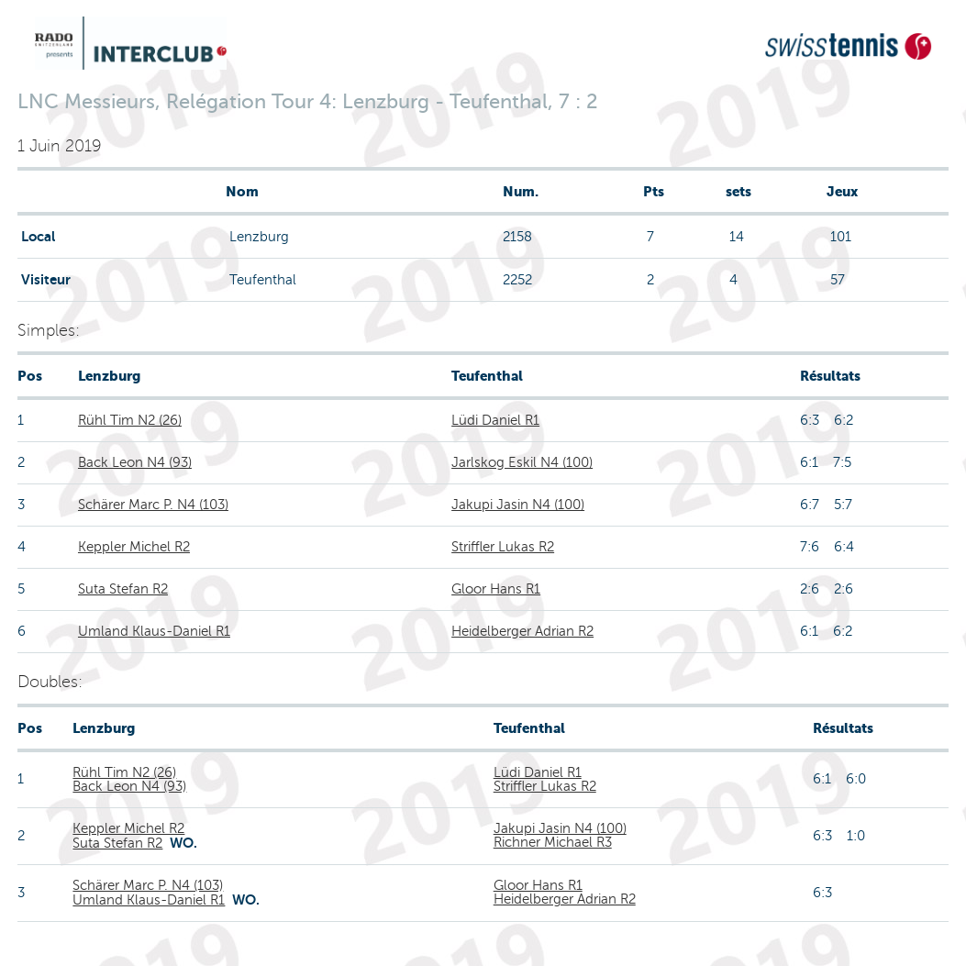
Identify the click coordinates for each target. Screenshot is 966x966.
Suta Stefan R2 (123, 589)
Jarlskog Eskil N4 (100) (522, 462)
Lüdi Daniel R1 (495, 420)
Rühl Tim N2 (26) (130, 420)
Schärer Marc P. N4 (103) (153, 504)
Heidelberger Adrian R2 (522, 631)
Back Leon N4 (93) (135, 462)
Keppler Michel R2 (134, 546)
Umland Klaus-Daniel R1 (154, 631)
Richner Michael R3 (553, 842)
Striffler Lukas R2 (502, 546)
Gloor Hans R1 (495, 589)
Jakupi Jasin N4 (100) (517, 504)
